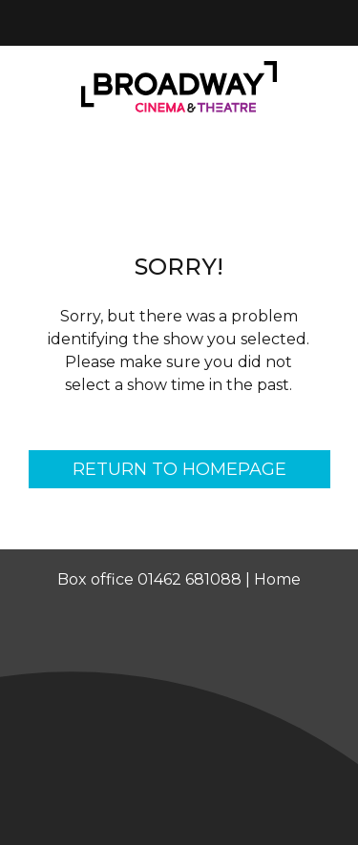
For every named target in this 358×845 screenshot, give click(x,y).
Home (277, 579)
